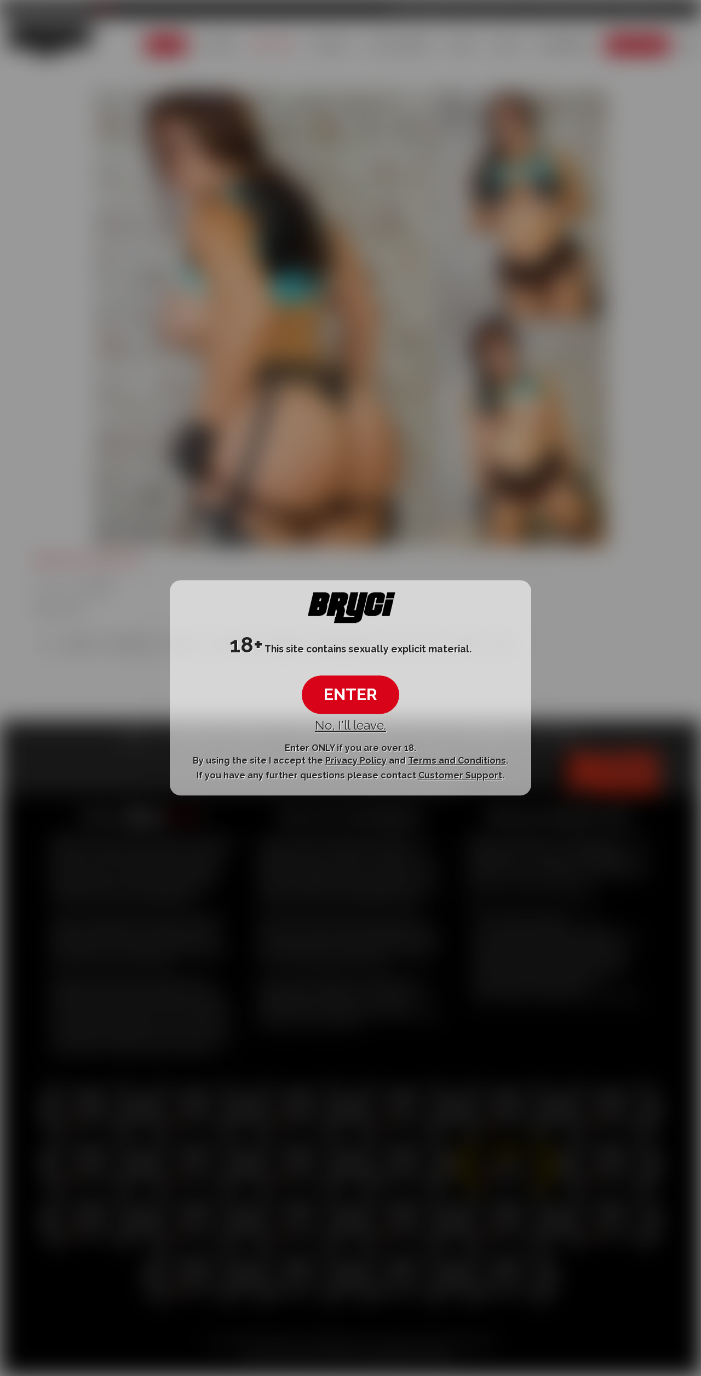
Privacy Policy (356, 760)
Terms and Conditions (457, 760)
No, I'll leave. (350, 725)
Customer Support (460, 775)
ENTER (350, 694)
